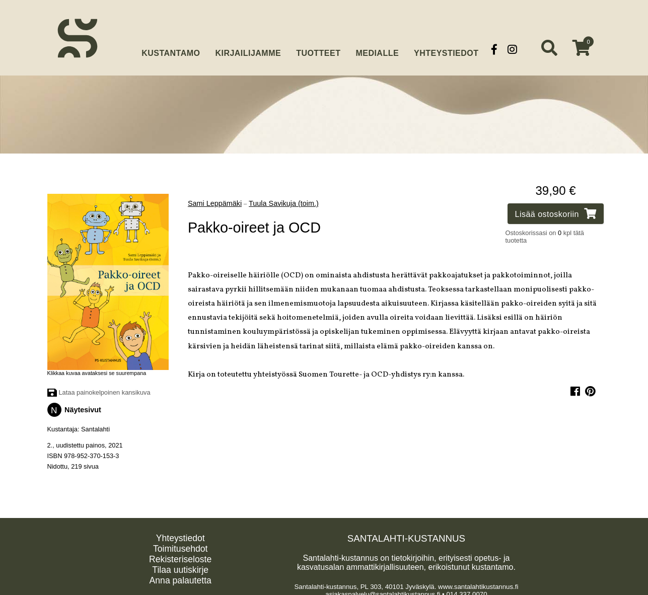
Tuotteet (318, 49)
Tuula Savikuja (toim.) (284, 201)
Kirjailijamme (248, 49)
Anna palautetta (180, 578)
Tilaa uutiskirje (180, 567)
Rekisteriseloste (180, 557)
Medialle (377, 49)
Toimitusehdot (180, 546)
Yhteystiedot (446, 49)
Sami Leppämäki (215, 201)
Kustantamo (170, 48)
